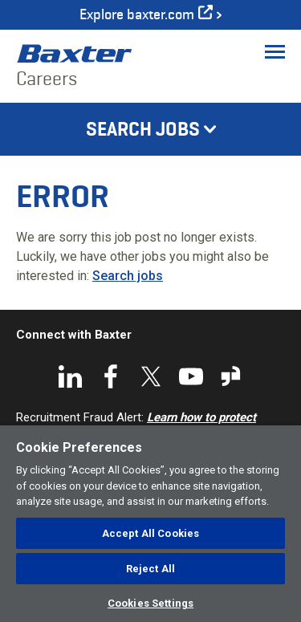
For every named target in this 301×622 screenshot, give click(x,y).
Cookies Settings (150, 603)
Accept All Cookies (150, 533)
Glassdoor (231, 376)
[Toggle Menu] (275, 51)
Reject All (150, 569)
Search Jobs (143, 129)
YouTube (191, 376)
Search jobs (127, 275)
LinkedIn (71, 376)
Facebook (111, 376)
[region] (150, 523)
